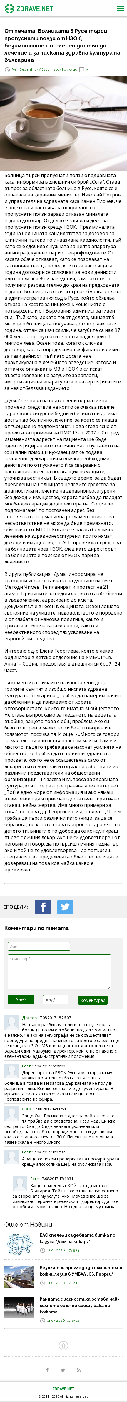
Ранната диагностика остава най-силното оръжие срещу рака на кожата (79, 1305)
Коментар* (59, 971)
